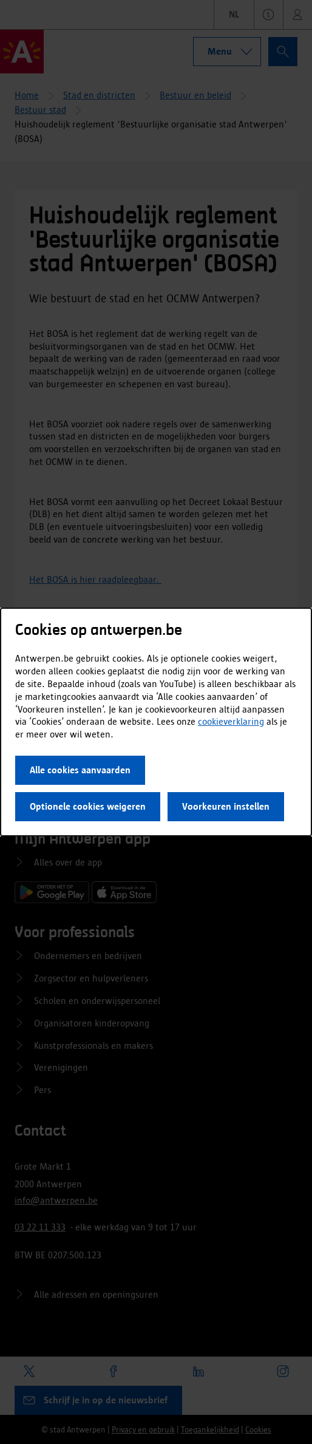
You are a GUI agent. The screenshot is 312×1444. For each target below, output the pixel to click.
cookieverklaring (231, 721)
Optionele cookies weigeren (88, 806)
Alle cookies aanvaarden (80, 770)
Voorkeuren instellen (226, 806)
